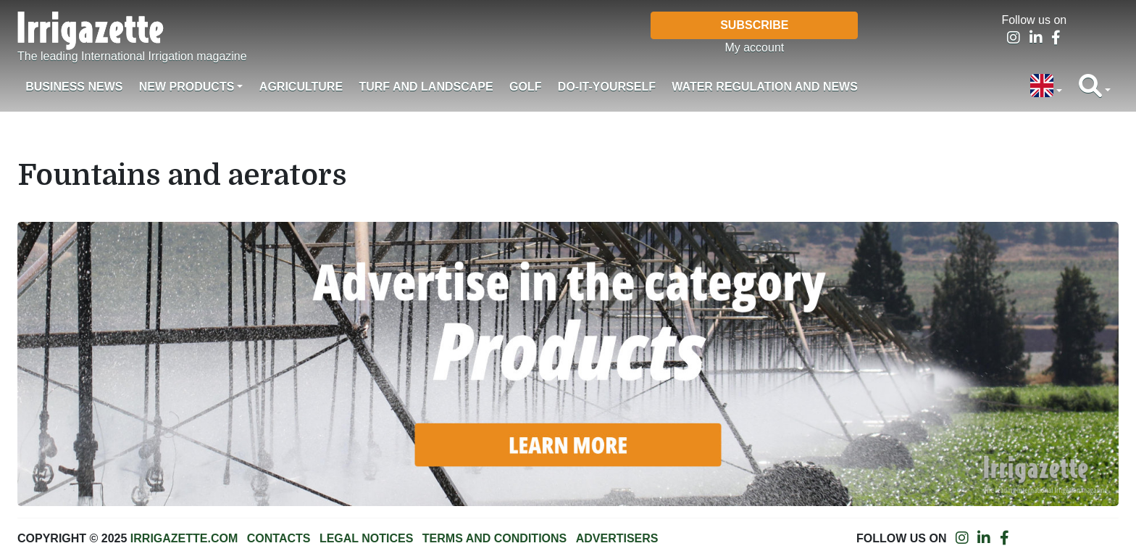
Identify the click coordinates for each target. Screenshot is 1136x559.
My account (754, 47)
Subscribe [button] (754, 25)
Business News (73, 86)
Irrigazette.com (184, 538)
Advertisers (617, 538)
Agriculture (301, 86)
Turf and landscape (426, 86)
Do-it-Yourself (607, 86)
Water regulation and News (765, 86)
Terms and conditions (494, 538)
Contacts (279, 538)
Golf (525, 86)
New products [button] (187, 86)
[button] (1046, 87)
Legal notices (367, 538)
